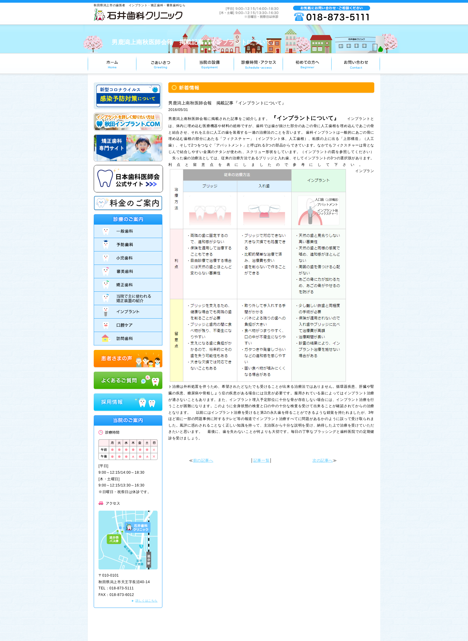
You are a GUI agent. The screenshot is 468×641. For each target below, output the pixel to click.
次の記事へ (322, 460)
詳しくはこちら (147, 600)
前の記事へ (203, 460)
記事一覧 (261, 460)
